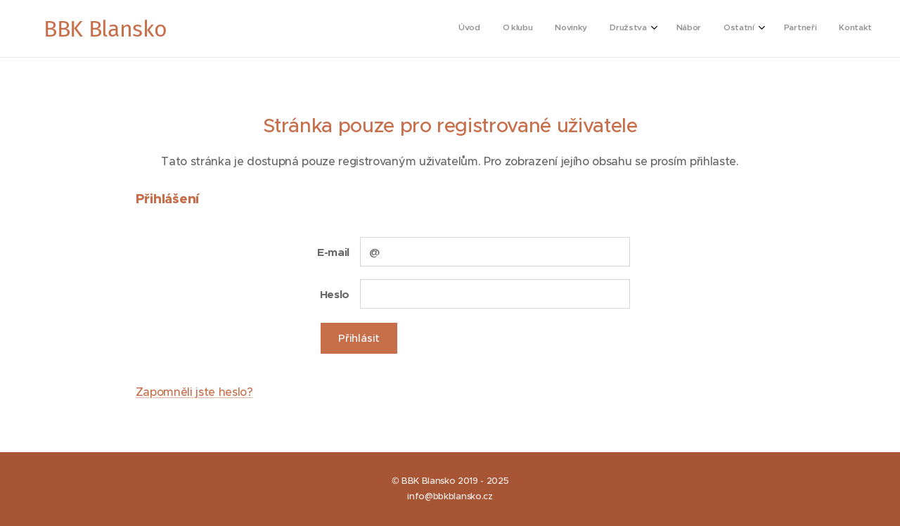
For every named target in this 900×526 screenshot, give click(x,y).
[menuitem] (704, 28)
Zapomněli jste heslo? (194, 392)
